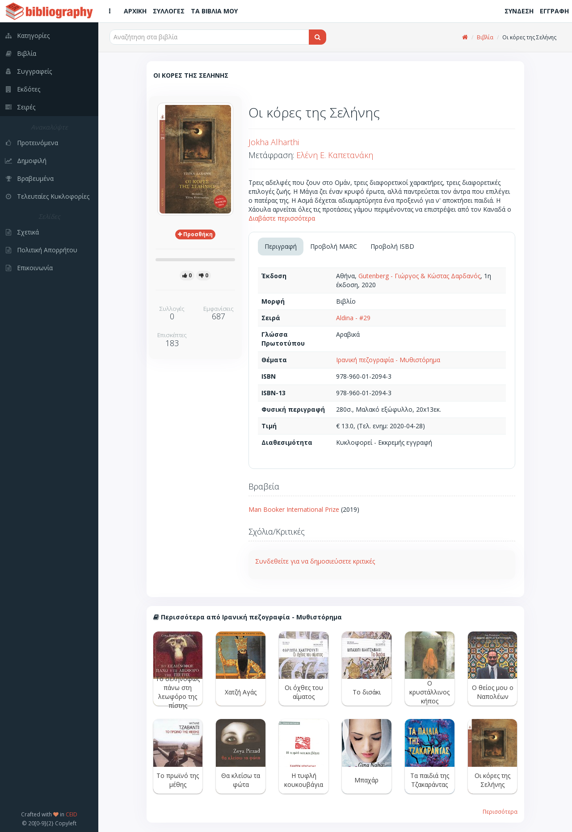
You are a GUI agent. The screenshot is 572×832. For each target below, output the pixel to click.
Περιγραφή (281, 246)
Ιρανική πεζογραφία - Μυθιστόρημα (388, 359)
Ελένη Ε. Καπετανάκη (334, 155)
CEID (71, 814)
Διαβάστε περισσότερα (281, 218)
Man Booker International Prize (293, 509)
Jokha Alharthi (273, 142)
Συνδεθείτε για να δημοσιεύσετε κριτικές (315, 561)
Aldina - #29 (353, 318)
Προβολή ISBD (392, 246)
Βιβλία (485, 37)
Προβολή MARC (333, 246)
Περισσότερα (500, 811)
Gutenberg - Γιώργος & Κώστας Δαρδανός (419, 276)
